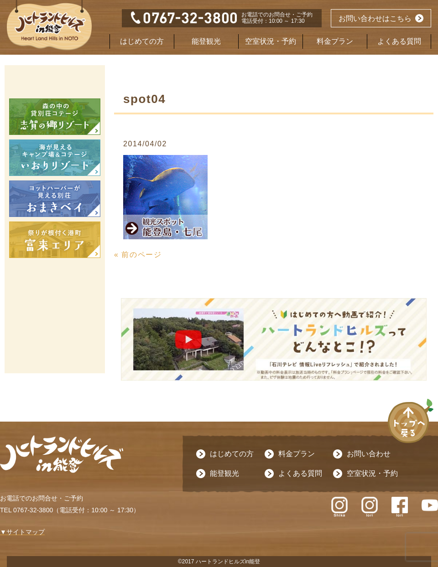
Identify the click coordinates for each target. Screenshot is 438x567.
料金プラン (335, 41)
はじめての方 (142, 41)
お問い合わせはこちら (375, 18)
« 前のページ (138, 254)
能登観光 (206, 41)
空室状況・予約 (270, 41)
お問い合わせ (369, 454)
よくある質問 (399, 41)
